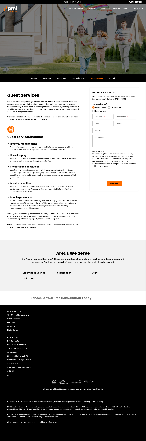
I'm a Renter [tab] (116, 107)
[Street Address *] (114, 130)
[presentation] (108, 174)
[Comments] (114, 141)
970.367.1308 (136, 2)
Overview (34, 78)
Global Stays (92, 8)
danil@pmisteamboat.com (19, 367)
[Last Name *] (125, 116)
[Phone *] (125, 123)
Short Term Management (18, 315)
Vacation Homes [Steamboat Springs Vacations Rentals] (75, 8)
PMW (79, 402)
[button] (7, 375)
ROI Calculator (13, 341)
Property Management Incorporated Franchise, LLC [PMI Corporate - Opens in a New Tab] (82, 389)
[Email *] (102, 123)
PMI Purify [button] (11, 322)
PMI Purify (112, 78)
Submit (114, 183)
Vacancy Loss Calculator (18, 348)
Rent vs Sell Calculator (16, 344)
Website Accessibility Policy (103, 409)
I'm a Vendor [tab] (100, 111)
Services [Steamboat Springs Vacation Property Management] (104, 8)
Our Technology (78, 78)
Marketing (47, 78)
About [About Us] (125, 8)
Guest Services (97, 78)
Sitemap (87, 402)
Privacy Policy (98, 402)
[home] (12, 9)
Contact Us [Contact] (138, 8)
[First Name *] (102, 116)
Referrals (116, 8)
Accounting (61, 78)
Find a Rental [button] (12, 330)
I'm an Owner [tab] (100, 107)
